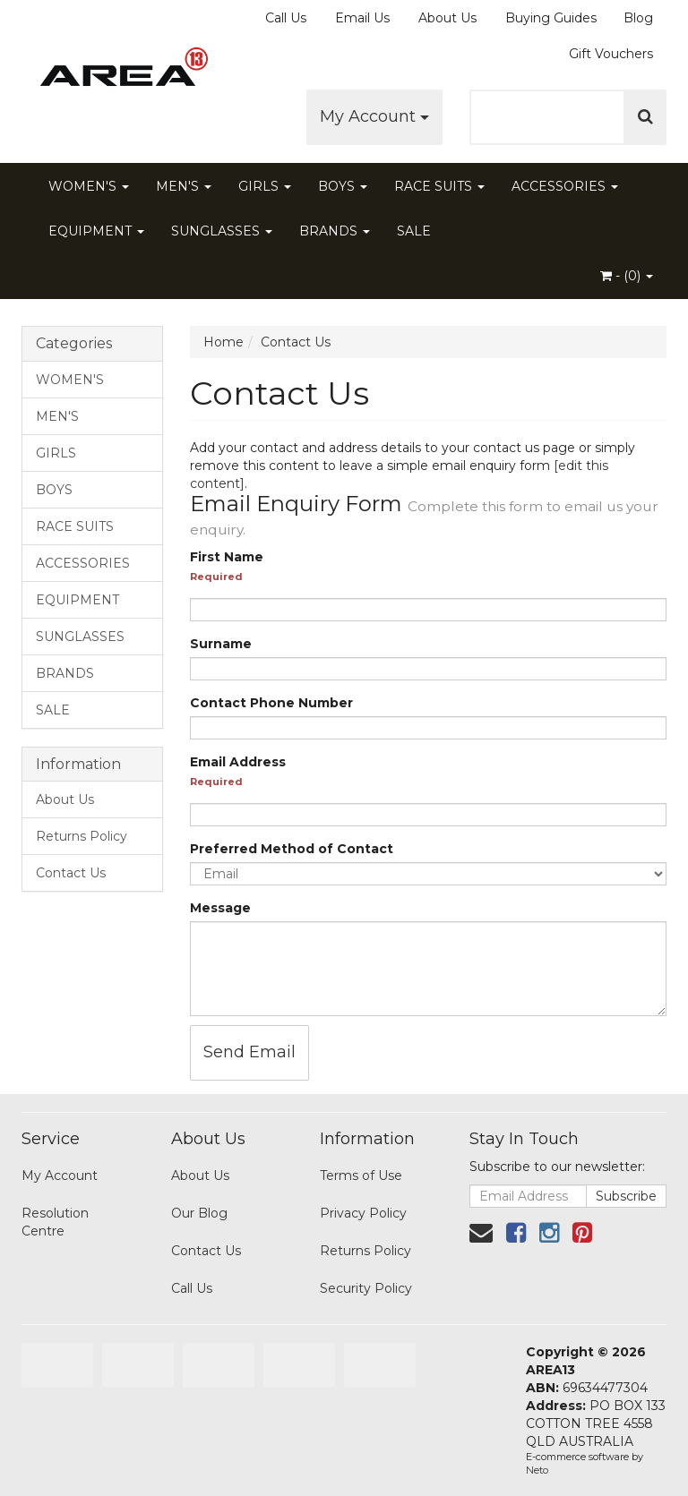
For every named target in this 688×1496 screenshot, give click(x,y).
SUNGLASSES (221, 231)
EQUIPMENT (96, 231)
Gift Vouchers (611, 54)
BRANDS (334, 231)
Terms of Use (361, 1175)
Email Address (238, 762)
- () (626, 276)
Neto (537, 1470)
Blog (638, 18)
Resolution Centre (55, 1222)
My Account (374, 116)
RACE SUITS (439, 186)
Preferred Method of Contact (291, 849)
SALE (414, 231)
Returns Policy (81, 836)
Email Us (362, 18)
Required (216, 576)
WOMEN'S (88, 186)
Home (223, 342)
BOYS (342, 186)
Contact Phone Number (271, 703)
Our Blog (199, 1213)
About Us (447, 18)
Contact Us (71, 873)
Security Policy (366, 1288)
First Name (226, 557)
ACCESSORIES (565, 186)
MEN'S (183, 186)
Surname (221, 644)
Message (220, 908)
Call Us (285, 18)
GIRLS (264, 186)
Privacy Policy (363, 1213)
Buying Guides (551, 18)
